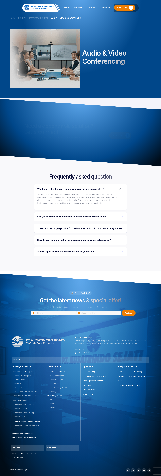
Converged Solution (21, 367)
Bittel (52, 404)
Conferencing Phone (58, 388)
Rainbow (17, 384)
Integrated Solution (39, 18)
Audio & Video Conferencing (130, 372)
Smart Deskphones (58, 380)
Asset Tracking (89, 372)
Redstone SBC (20, 417)
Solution (22, 18)
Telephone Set (54, 367)
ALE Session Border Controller (27, 396)
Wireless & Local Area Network (131, 376)
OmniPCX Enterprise (22, 376)
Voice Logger (88, 394)
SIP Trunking (17, 458)
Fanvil (52, 408)
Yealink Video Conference (23, 434)
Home (66, 7)
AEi (51, 400)
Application (88, 367)
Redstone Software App (24, 413)
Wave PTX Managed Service (24, 453)
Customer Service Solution (94, 376)
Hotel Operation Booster (93, 381)
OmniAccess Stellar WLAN (25, 392)
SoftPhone (54, 384)
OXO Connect (19, 380)
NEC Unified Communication (24, 438)
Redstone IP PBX (21, 409)
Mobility (53, 392)
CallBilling (87, 385)
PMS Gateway (89, 390)
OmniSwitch (19, 388)
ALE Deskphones (57, 376)
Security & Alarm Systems (129, 385)
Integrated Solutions (128, 367)
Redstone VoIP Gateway (24, 405)
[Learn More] (124, 8)
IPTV (120, 381)
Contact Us (121, 135)
